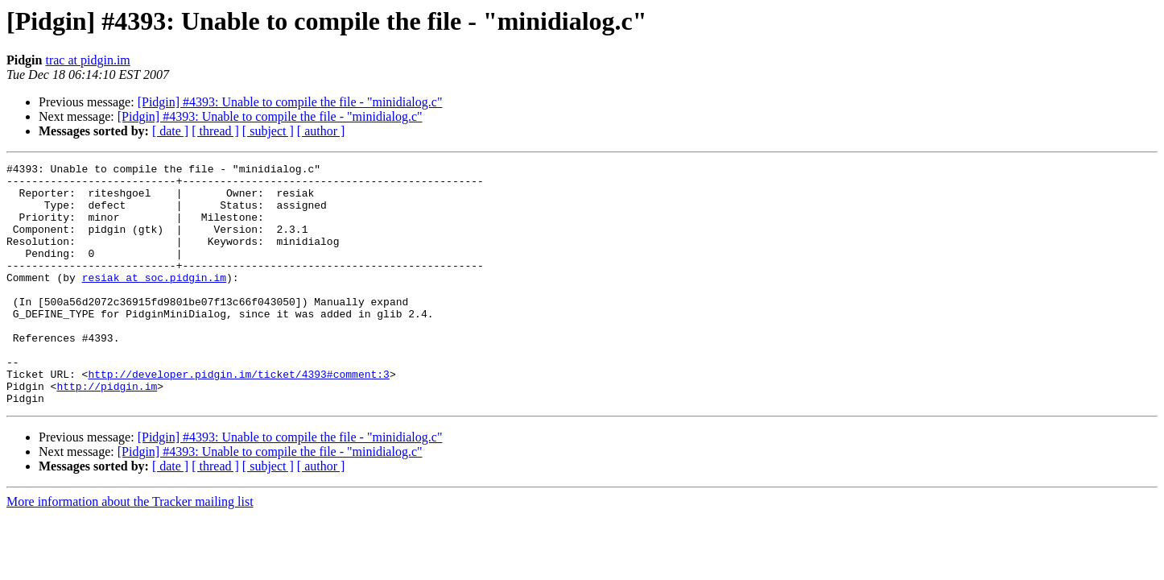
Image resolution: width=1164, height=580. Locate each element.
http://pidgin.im (106, 432)
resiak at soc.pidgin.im (154, 301)
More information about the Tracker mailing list (130, 550)
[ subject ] (268, 131)
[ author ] (321, 131)
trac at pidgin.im (87, 60)
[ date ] (170, 131)
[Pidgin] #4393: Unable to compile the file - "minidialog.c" (290, 102)
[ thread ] (215, 131)
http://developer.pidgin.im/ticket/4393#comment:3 (238, 417)
